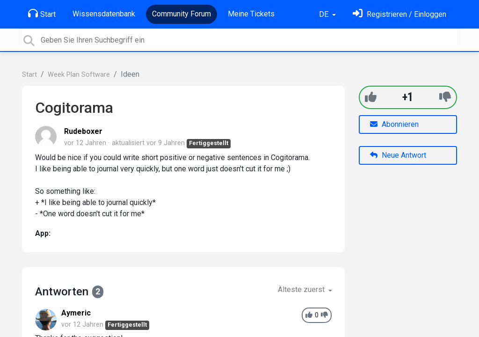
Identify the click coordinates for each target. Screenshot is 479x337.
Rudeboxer (83, 131)
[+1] (371, 97)
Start (42, 13)
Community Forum (181, 13)
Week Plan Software (79, 75)
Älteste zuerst (302, 289)
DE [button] (324, 14)
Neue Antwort (398, 155)
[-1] (445, 97)
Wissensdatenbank (104, 13)
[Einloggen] (399, 14)
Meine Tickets (251, 13)
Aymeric (76, 312)
